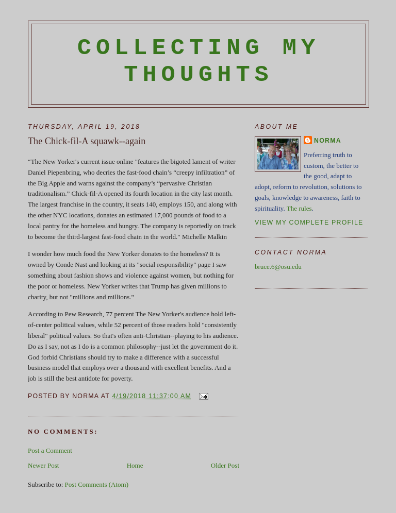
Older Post (225, 465)
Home (135, 465)
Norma (327, 140)
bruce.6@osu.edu (278, 266)
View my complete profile (309, 222)
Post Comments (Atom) (97, 484)
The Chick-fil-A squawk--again (86, 141)
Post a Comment (50, 450)
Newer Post (43, 465)
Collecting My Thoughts (198, 61)
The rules (299, 208)
